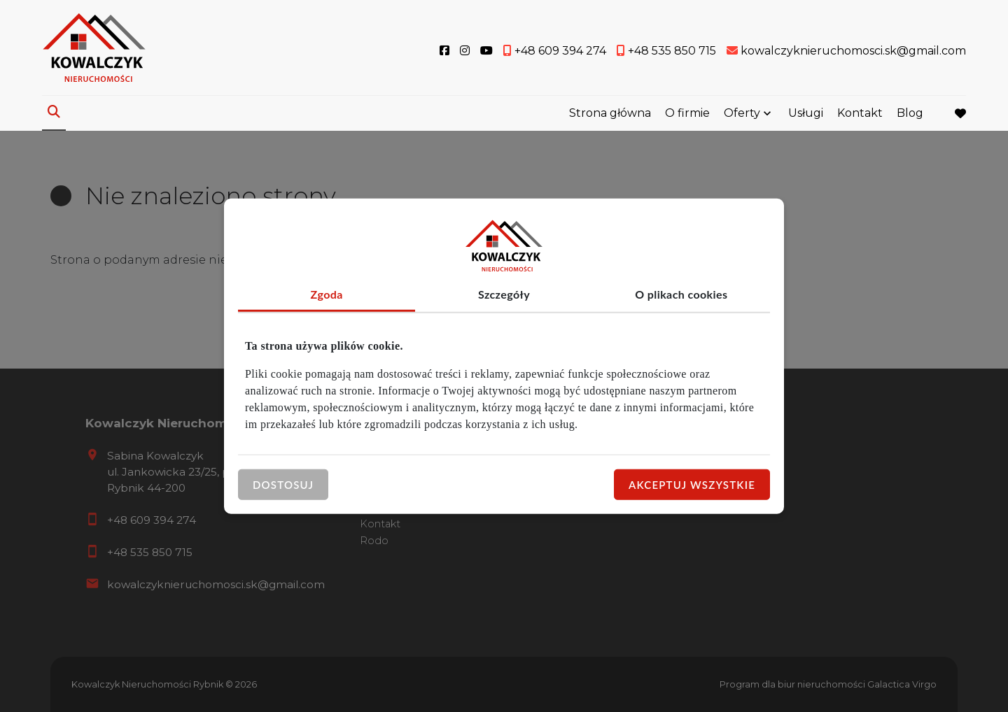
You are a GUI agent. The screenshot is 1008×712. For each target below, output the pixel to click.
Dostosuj (283, 484)
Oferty (742, 113)
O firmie (687, 113)
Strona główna (610, 113)
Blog (910, 113)
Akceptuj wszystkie (692, 484)
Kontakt (860, 113)
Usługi (805, 113)
